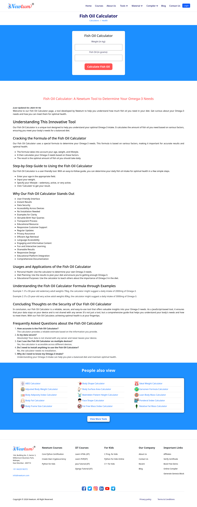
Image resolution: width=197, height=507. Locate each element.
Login (186, 5)
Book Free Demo (171, 464)
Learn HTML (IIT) (82, 454)
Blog (163, 5)
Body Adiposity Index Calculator (39, 394)
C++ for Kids (109, 464)
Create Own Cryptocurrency (54, 459)
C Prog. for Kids (111, 454)
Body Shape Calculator (91, 383)
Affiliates (167, 454)
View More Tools (98, 418)
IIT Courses (82, 447)
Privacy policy (145, 499)
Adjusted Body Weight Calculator (39, 389)
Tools (124, 5)
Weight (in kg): (98, 41)
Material (137, 5)
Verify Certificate (171, 459)
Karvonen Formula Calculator (151, 389)
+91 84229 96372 (20, 469)
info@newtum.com (21, 475)
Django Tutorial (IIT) (84, 468)
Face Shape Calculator (91, 400)
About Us (111, 5)
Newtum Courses (52, 447)
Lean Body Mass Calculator (150, 394)
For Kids (109, 447)
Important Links (173, 447)
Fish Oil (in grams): (98, 52)
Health (105, 20)
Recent (142, 464)
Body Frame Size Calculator (36, 406)
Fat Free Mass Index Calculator (95, 406)
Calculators (94, 20)
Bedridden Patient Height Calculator (98, 394)
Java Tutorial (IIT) (82, 464)
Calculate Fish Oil (98, 66)
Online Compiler (171, 468)
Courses (99, 5)
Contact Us (174, 5)
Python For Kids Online (114, 459)
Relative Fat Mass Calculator (151, 406)
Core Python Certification (53, 454)
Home (88, 5)
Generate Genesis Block (174, 473)
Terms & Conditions (166, 499)
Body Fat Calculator (33, 400)
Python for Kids (48, 464)
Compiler (152, 5)
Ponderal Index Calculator (150, 400)
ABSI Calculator (31, 383)
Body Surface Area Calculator (94, 389)
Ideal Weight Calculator (148, 383)
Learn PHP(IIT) (81, 459)
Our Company (147, 447)
